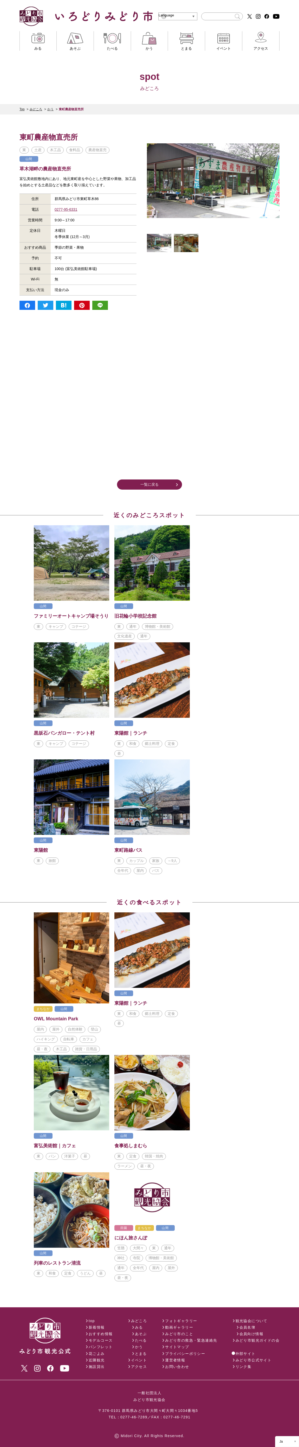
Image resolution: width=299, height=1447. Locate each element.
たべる (141, 1340)
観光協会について (252, 1321)
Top (22, 109)
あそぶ (141, 1334)
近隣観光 (97, 1360)
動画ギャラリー (179, 1327)
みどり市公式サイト (254, 1360)
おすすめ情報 (101, 1334)
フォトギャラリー (181, 1321)
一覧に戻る (149, 484)
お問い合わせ (177, 1367)
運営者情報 (175, 1360)
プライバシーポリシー (185, 1354)
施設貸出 (97, 1367)
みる (139, 1327)
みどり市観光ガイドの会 (258, 1340)
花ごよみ (97, 1354)
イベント (139, 1360)
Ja (281, 1441)
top (92, 1321)
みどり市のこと (179, 1334)
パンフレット (101, 1347)
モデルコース (101, 1340)
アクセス (139, 1367)
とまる (141, 1354)
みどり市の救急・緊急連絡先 (191, 1340)
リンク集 (244, 1367)
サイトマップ (177, 1347)
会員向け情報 (251, 1334)
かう (50, 109)
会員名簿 (247, 1327)
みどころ (36, 109)
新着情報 (97, 1327)
